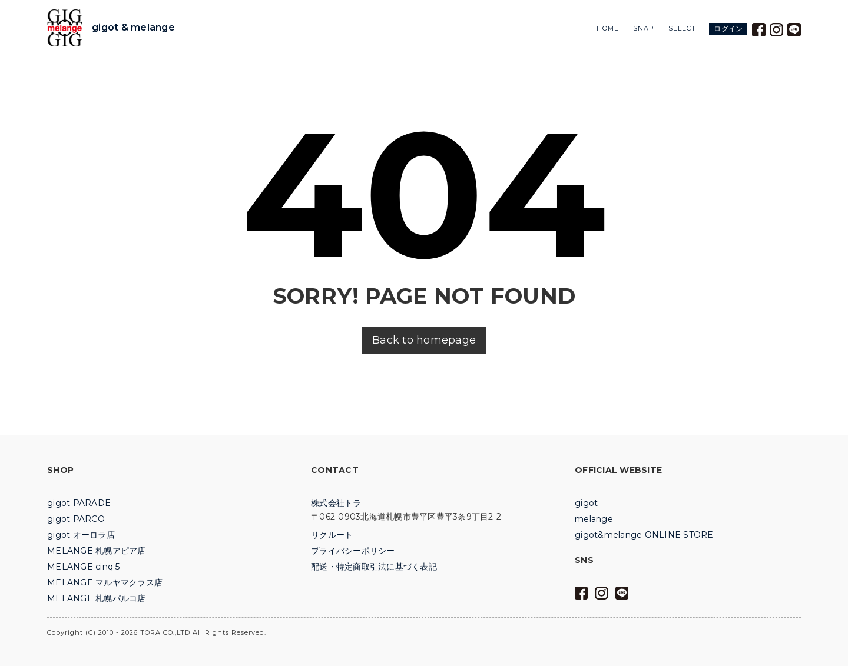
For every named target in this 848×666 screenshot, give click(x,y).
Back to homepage (424, 340)
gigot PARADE (79, 503)
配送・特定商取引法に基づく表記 (374, 566)
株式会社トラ (336, 503)
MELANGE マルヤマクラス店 (105, 582)
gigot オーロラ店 (81, 535)
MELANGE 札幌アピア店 (96, 550)
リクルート (332, 535)
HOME (608, 28)
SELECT (682, 28)
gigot (586, 503)
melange (594, 519)
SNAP (643, 28)
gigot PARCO (76, 519)
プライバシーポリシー (353, 550)
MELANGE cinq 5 (83, 566)
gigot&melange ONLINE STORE (644, 535)
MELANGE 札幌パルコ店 (96, 598)
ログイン (728, 28)
